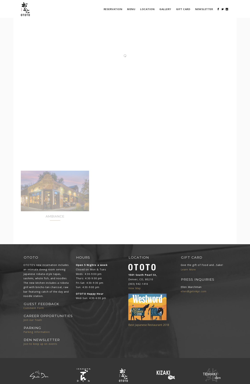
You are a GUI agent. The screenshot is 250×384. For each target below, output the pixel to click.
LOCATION (147, 9)
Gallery (165, 9)
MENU (131, 9)
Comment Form (33, 302)
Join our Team (32, 314)
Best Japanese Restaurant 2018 (148, 319)
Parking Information (36, 326)
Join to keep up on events (40, 338)
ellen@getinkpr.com (194, 285)
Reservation (113, 9)
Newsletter (204, 9)
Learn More (188, 264)
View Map (134, 282)
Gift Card (183, 9)
